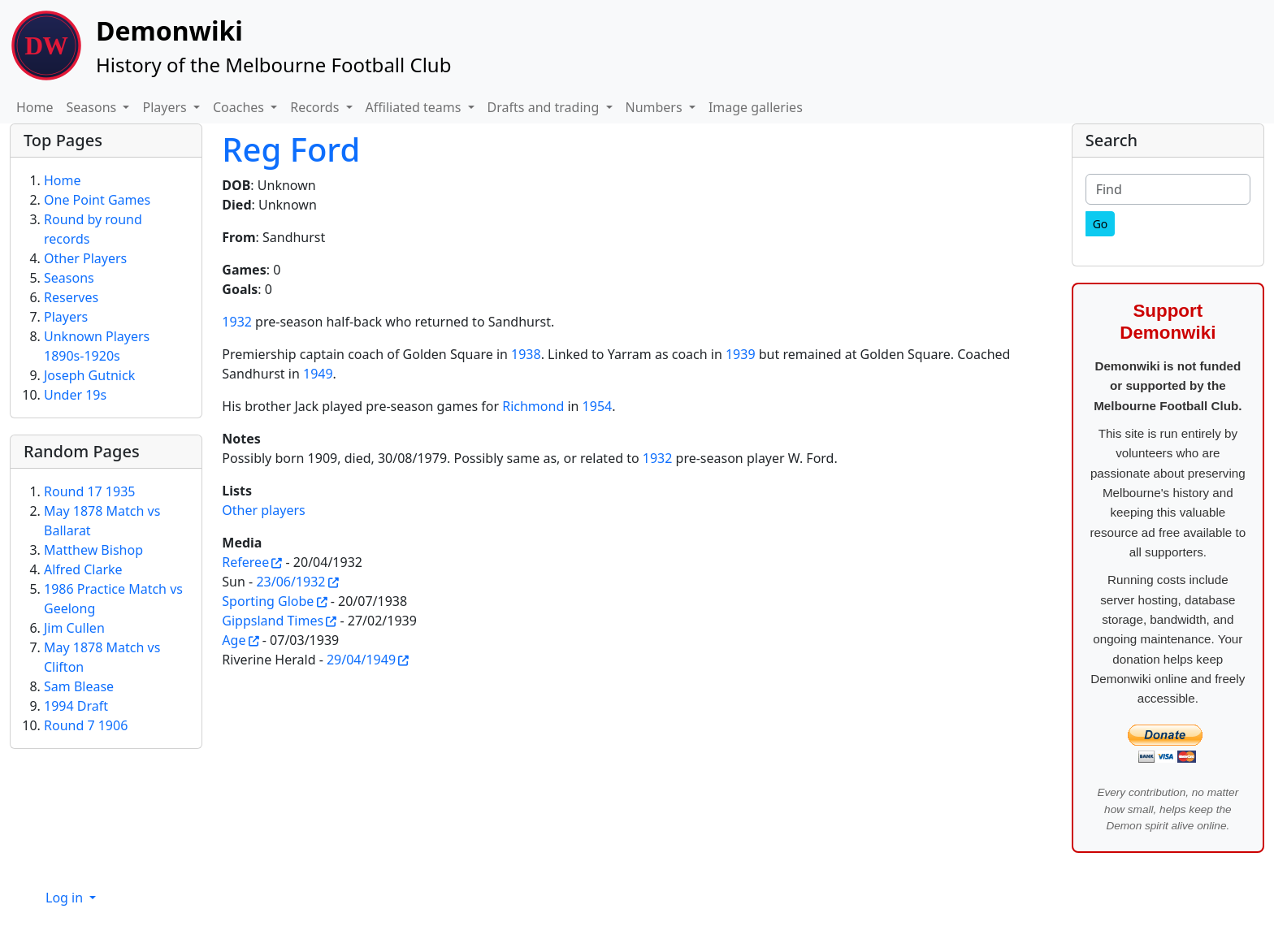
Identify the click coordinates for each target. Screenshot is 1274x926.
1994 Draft (76, 706)
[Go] (1101, 223)
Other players (263, 510)
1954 (598, 406)
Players (66, 317)
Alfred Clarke (83, 569)
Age (233, 640)
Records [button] (316, 107)
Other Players (85, 258)
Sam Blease (79, 686)
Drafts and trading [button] (545, 107)
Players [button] (165, 107)
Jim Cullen (74, 628)
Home (35, 107)
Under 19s (75, 395)
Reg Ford (291, 149)
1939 (741, 354)
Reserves (71, 297)
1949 (318, 374)
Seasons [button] (93, 107)
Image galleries (755, 107)
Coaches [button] (240, 107)
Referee (245, 562)
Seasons (69, 278)
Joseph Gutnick (89, 375)
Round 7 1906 (86, 725)
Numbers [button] (656, 107)
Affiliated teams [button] (415, 107)
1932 (237, 322)
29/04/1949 (361, 660)
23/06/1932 (290, 582)
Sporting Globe (268, 601)
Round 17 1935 (89, 491)
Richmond (533, 406)
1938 (526, 354)
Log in (66, 898)
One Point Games (97, 200)
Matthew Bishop (93, 550)
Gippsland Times (272, 621)
